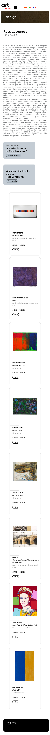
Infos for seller (12, 181)
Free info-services (13, 155)
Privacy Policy (11, 723)
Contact (9, 724)
